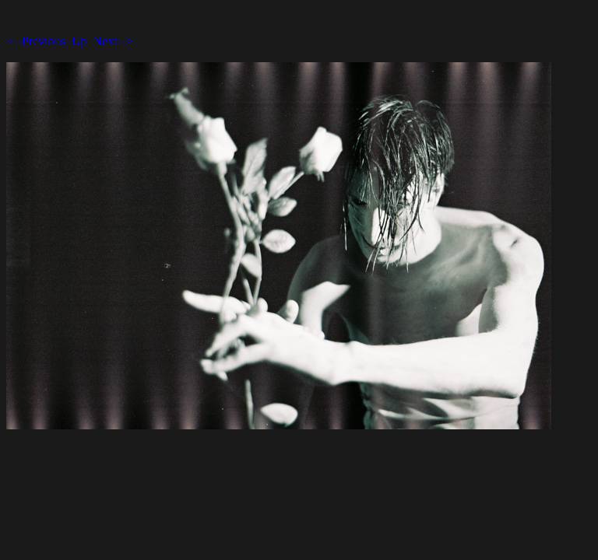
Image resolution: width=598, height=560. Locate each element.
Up (79, 40)
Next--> (112, 40)
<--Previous (35, 40)
